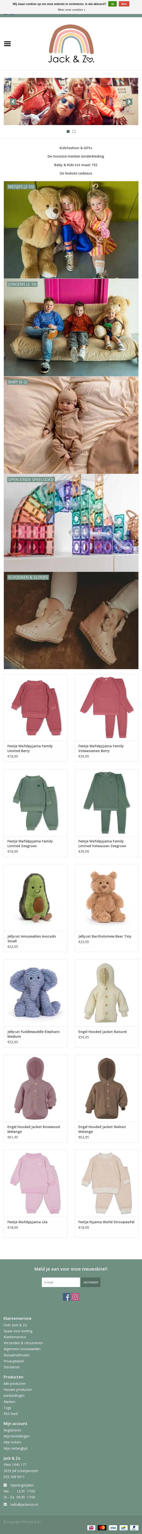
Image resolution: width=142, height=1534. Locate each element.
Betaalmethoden (17, 1355)
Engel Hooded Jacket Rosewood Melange (33, 1129)
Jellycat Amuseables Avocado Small (31, 938)
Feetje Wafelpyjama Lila (27, 1222)
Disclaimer (12, 1367)
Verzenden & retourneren (23, 1343)
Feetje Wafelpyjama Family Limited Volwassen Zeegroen (102, 843)
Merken (9, 1401)
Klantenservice (15, 1337)
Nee (124, 4)
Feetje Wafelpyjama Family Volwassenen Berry (101, 748)
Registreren (12, 1430)
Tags (7, 1407)
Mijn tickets (12, 1442)
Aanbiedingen (14, 1395)
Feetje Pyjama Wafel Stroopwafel (106, 1222)
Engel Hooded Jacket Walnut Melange (102, 1129)
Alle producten (15, 1383)
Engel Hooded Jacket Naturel (102, 1031)
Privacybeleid (14, 1361)
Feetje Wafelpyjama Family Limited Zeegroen (30, 843)
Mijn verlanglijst (16, 1448)
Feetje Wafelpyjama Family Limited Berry (30, 748)
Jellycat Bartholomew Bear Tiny (104, 936)
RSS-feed (11, 1413)
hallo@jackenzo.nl (24, 1504)
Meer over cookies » (71, 9)
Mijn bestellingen (17, 1436)
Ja (112, 4)
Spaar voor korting (18, 1331)
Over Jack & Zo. (16, 1325)
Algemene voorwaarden (22, 1349)
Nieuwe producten (18, 1389)
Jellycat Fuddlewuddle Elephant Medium (33, 1034)
